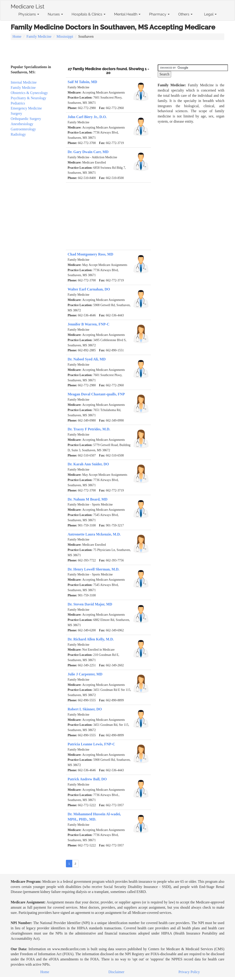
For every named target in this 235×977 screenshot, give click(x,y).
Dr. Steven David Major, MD (90, 604)
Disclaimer (116, 972)
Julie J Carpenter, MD (85, 674)
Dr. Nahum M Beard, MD (88, 499)
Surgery (16, 113)
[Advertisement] (117, 52)
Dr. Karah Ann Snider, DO (88, 464)
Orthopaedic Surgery (26, 119)
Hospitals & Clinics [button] (88, 14)
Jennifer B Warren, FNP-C (89, 324)
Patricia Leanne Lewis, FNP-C (91, 744)
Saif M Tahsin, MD (82, 82)
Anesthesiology (22, 124)
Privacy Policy (189, 972)
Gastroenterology (23, 129)
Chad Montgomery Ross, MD (90, 254)
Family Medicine (39, 36)
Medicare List (27, 5)
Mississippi (65, 36)
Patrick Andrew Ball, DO (87, 779)
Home (16, 36)
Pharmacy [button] (159, 14)
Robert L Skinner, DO (85, 709)
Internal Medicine (24, 82)
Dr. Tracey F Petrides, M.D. (89, 429)
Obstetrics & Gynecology (29, 93)
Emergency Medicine (26, 108)
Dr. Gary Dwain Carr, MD (88, 152)
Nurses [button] (55, 14)
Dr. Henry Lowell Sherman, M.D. (94, 569)
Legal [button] (210, 14)
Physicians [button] (28, 14)
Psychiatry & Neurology (28, 98)
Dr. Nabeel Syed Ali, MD (87, 359)
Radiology (18, 134)
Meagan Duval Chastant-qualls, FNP (96, 394)
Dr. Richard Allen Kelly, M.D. (91, 639)
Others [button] (185, 14)
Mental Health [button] (127, 14)
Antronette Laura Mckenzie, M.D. (94, 534)
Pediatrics (18, 103)
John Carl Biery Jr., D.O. (87, 117)
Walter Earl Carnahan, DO (89, 289)
